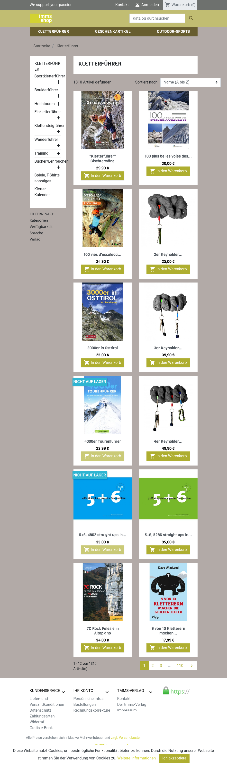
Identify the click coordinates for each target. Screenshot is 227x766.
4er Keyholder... (168, 441)
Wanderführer (46, 139)
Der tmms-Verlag (131, 704)
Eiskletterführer (48, 111)
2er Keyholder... (168, 254)
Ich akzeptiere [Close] (174, 758)
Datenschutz (40, 710)
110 (180, 665)
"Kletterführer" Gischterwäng (102, 158)
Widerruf (37, 722)
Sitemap (37, 739)
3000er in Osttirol (102, 347)
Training (41, 153)
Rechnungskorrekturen (92, 710)
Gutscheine (83, 722)
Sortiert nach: (147, 82)
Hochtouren (45, 103)
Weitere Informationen (136, 758)
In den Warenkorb (102, 176)
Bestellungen (84, 704)
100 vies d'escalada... (102, 254)
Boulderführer (46, 90)
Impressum (127, 710)
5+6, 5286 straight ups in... (168, 534)
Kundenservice (45, 690)
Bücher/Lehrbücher (51, 161)
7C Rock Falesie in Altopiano (103, 631)
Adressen (81, 716)
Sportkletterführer (50, 76)
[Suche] (157, 18)
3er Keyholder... (168, 347)
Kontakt (122, 4)
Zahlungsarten (42, 716)
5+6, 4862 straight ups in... (102, 534)
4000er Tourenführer (102, 441)
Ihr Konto (83, 690)
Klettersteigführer (50, 125)
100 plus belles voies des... (168, 156)
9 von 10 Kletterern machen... (168, 631)
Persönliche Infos (88, 698)
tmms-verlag (130, 690)
